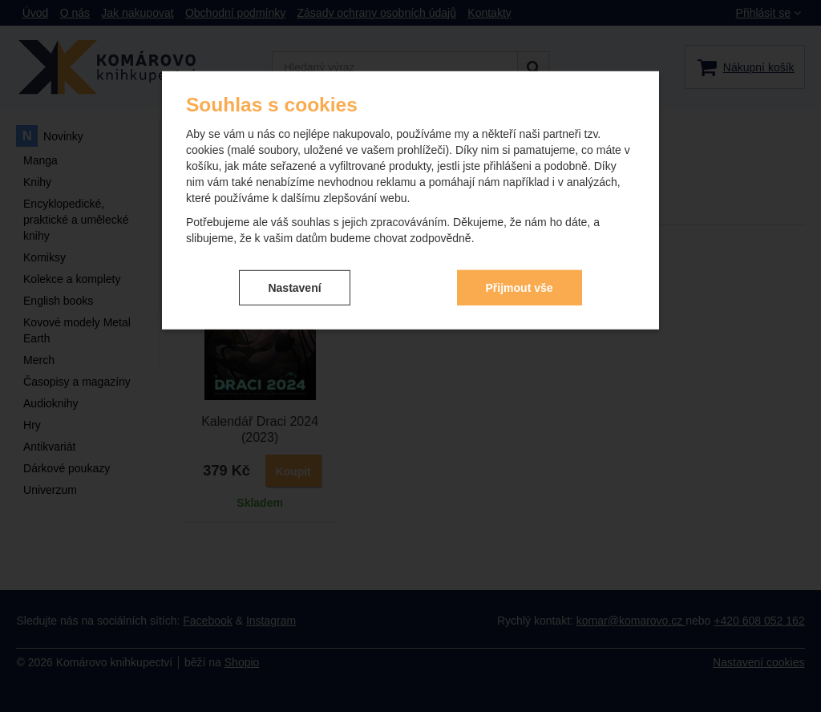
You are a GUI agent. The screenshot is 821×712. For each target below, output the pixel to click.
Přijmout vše (519, 287)
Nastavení (294, 287)
